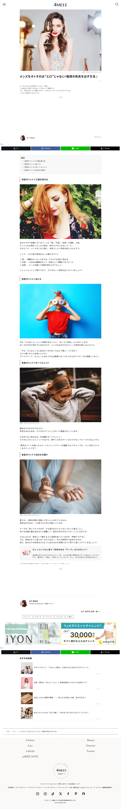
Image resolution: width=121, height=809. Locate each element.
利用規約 (11, 787)
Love (30, 746)
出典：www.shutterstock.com (91, 72)
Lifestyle (30, 751)
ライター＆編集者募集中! (104, 787)
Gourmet (90, 746)
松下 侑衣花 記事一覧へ (90, 611)
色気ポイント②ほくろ (33, 164)
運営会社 (76, 787)
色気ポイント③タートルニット (36, 167)
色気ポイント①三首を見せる (35, 161)
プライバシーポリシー (36, 787)
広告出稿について (74, 784)
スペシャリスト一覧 (65, 787)
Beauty (90, 740)
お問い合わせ (62, 784)
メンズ (60, 617)
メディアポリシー (21, 787)
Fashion (30, 740)
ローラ (39, 617)
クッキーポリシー (51, 787)
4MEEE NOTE (30, 757)
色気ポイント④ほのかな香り (35, 170)
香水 (70, 617)
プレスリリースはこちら (48, 784)
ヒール (49, 617)
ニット (28, 617)
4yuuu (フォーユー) (87, 787)
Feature (91, 751)
